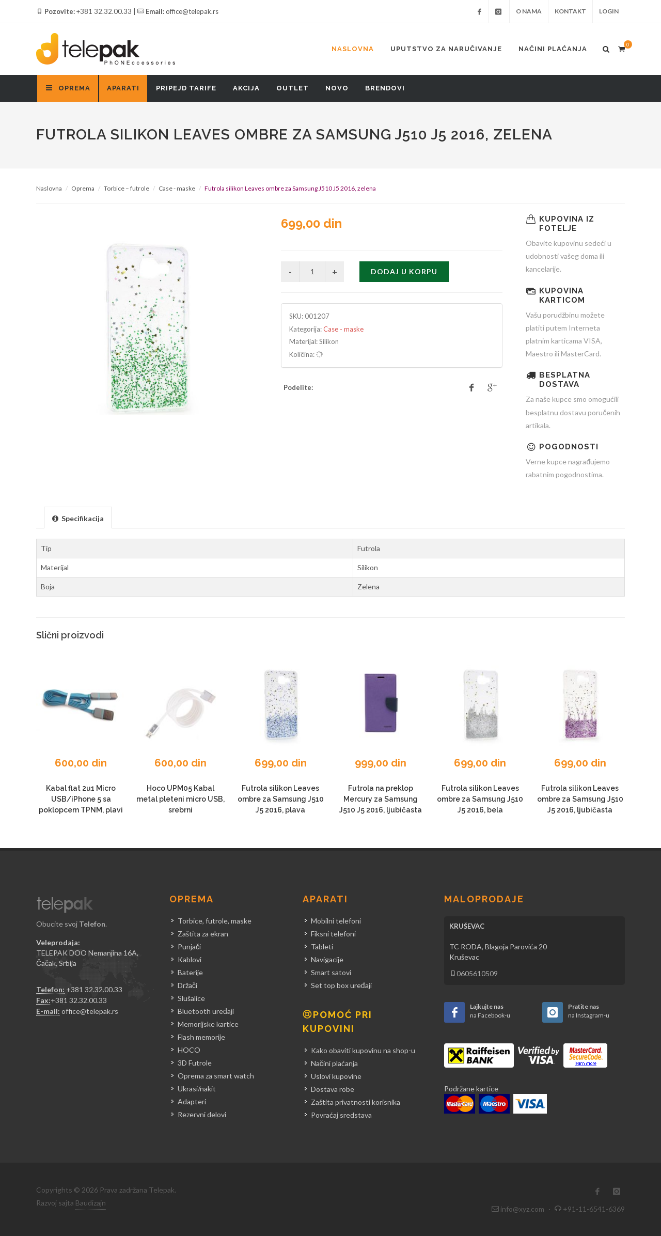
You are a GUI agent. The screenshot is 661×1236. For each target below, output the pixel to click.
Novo (337, 88)
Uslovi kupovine (336, 1076)
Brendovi (385, 88)
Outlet (292, 88)
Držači (187, 985)
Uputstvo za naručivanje (446, 49)
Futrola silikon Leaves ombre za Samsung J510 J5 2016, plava (281, 799)
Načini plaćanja (552, 49)
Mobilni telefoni (336, 920)
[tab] (78, 517)
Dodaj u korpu (404, 271)
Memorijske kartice (208, 1024)
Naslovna (353, 49)
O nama (529, 11)
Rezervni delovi (202, 1114)
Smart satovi (331, 972)
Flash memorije (201, 1036)
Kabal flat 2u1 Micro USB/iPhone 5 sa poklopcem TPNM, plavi (81, 799)
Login (609, 11)
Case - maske (177, 188)
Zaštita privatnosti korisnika (355, 1102)
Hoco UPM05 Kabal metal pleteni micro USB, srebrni (180, 799)
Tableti (322, 946)
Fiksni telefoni (333, 933)
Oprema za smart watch (216, 1075)
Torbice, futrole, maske (214, 920)
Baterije (190, 972)
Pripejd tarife (186, 88)
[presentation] (78, 518)
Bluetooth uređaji (206, 1011)
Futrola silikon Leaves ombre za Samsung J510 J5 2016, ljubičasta (580, 799)
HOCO (189, 1049)
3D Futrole (195, 1062)
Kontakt (570, 11)
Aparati (123, 88)
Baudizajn (90, 1202)
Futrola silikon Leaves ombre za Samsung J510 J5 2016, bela (480, 799)
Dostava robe (332, 1089)
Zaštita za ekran (203, 933)
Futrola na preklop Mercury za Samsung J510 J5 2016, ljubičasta (380, 799)
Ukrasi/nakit (197, 1088)
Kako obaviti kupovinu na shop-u (363, 1050)
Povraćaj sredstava (341, 1114)
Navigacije (327, 959)
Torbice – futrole (126, 188)
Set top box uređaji (341, 985)
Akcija (246, 88)
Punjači (189, 946)
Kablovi (189, 959)
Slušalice (191, 998)
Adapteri (192, 1101)
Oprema (83, 188)
